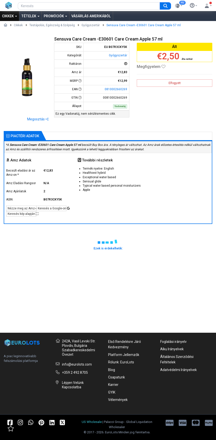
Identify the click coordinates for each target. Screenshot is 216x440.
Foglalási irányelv (173, 342)
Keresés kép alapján (22, 214)
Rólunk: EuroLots (121, 362)
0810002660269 (116, 89)
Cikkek (9, 16)
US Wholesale (92, 422)
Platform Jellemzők (123, 355)
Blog (111, 370)
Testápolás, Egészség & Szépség (52, 25)
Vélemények (118, 400)
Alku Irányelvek (172, 349)
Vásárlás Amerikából (91, 16)
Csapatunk (116, 377)
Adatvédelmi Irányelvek (178, 370)
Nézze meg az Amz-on (22, 208)
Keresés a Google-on (52, 208)
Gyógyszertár (90, 25)
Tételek (30, 16)
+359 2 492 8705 (75, 372)
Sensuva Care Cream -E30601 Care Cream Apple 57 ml (143, 25)
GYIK (111, 392)
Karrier (113, 385)
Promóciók (55, 16)
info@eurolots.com (77, 364)
